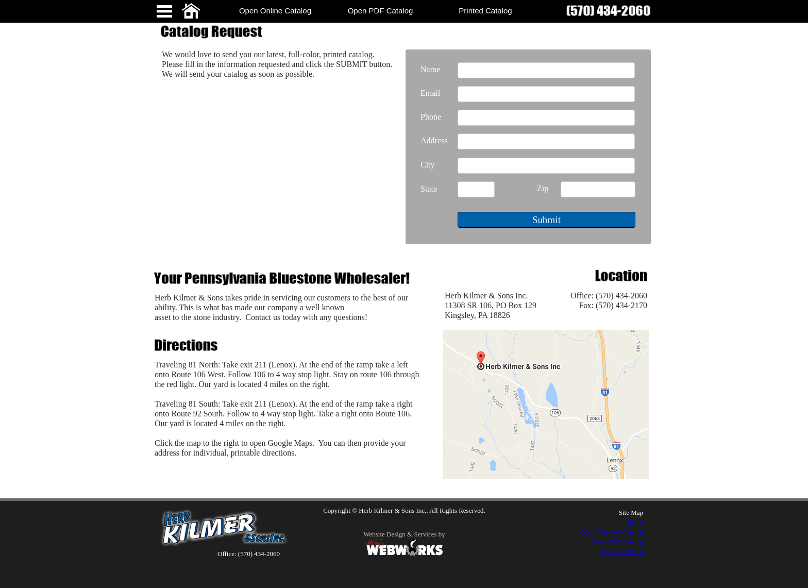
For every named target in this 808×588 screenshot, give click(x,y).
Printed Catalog (622, 552)
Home (635, 522)
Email (430, 93)
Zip (542, 188)
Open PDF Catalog (617, 542)
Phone (430, 116)
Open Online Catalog (275, 10)
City (427, 164)
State (428, 188)
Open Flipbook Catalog (611, 532)
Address (433, 140)
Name (430, 69)
